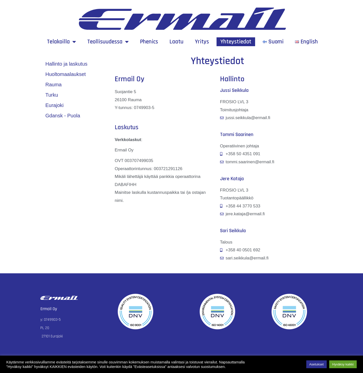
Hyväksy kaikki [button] (343, 364)
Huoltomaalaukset (65, 74)
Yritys (202, 41)
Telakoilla (61, 41)
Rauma (53, 84)
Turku (51, 95)
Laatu (176, 41)
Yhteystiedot (235, 41)
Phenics (149, 41)
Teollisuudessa (108, 41)
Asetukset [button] (316, 364)
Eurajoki (54, 105)
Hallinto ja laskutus (66, 64)
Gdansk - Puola (62, 115)
